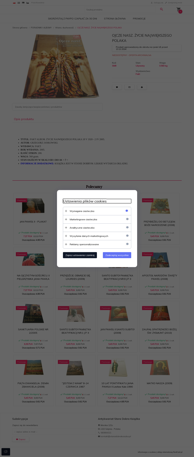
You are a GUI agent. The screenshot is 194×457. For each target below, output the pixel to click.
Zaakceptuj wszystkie (117, 255)
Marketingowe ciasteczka (83, 219)
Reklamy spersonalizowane (84, 244)
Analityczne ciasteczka (82, 227)
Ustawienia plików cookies (85, 201)
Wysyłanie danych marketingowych (89, 235)
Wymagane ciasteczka (82, 210)
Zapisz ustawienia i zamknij (79, 255)
